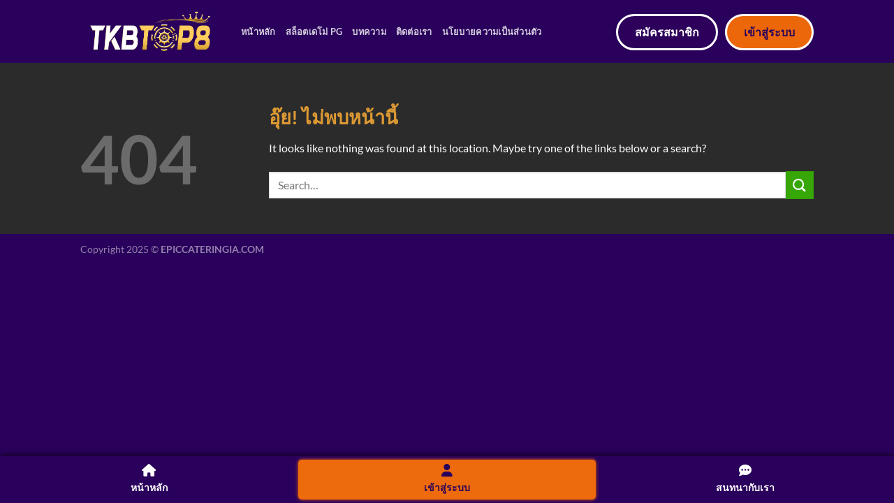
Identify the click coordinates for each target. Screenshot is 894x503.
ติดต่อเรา (414, 31)
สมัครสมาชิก (667, 31)
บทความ (369, 31)
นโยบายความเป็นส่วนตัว (492, 31)
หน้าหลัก (258, 31)
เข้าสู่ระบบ (769, 31)
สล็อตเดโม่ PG (314, 31)
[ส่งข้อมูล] (800, 184)
